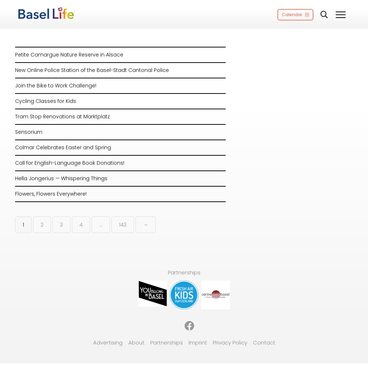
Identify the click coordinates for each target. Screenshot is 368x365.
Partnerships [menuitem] (166, 342)
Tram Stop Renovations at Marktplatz (62, 116)
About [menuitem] (136, 342)
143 (122, 224)
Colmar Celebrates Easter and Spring (63, 147)
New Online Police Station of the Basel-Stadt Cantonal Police (92, 70)
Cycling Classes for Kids (45, 101)
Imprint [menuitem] (198, 342)
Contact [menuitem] (264, 342)
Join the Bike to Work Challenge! (55, 85)
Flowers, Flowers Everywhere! (51, 193)
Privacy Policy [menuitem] (230, 342)
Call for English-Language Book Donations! (69, 162)
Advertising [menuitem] (108, 342)
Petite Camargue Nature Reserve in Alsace (69, 54)
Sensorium (28, 132)
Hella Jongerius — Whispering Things (61, 178)
